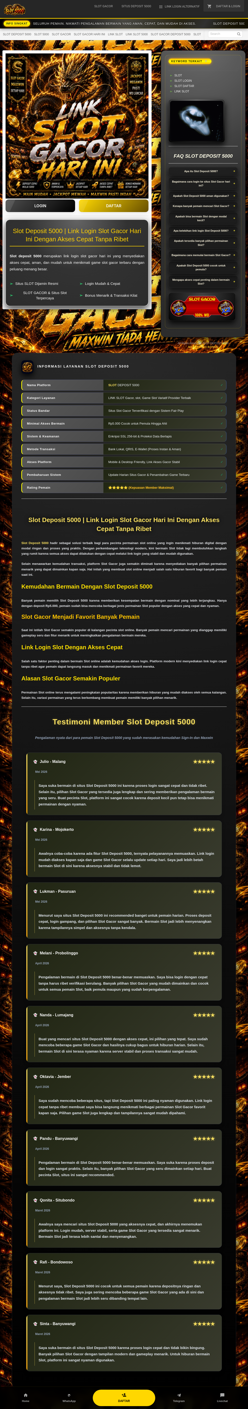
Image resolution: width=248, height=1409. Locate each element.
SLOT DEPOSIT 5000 (17, 34)
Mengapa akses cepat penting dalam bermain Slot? (201, 281)
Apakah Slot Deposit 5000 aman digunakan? (201, 195)
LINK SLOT (115, 34)
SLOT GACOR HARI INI (89, 34)
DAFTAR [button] (113, 205)
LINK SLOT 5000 (137, 34)
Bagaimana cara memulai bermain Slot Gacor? (200, 255)
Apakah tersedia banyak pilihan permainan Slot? (201, 242)
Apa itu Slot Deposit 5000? (201, 171)
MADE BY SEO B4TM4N (203, 347)
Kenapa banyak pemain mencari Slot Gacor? (201, 206)
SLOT (197, 34)
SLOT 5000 (41, 34)
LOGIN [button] (40, 205)
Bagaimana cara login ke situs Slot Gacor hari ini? (201, 183)
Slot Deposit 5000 (34, 543)
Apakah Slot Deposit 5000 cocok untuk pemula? (201, 267)
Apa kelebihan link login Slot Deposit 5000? (200, 230)
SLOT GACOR (61, 34)
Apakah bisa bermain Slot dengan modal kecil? (201, 218)
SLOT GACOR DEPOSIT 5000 (170, 34)
